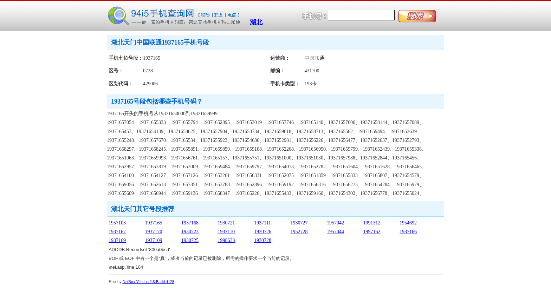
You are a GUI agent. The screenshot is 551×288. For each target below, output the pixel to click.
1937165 (153, 222)
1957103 (117, 222)
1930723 (190, 231)
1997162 (372, 231)
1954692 (408, 222)
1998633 (226, 240)
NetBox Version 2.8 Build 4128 (148, 282)
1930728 (262, 240)
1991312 (372, 222)
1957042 (335, 222)
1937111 (262, 222)
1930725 (190, 240)
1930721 (226, 222)
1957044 (335, 231)
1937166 (408, 231)
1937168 (190, 222)
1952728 (299, 231)
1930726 (262, 231)
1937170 (153, 231)
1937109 (153, 240)
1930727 (299, 222)
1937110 (226, 231)
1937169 (117, 240)
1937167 (117, 231)
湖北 (256, 22)
